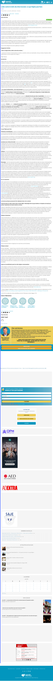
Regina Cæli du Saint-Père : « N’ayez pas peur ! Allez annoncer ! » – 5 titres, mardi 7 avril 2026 (16, 533)
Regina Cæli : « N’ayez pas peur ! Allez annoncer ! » (10, 540)
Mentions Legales (29, 669)
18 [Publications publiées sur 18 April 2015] (40, 587)
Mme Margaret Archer (32, 25)
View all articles (4, 323)
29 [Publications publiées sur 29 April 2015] (19, 591)
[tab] (21, 646)
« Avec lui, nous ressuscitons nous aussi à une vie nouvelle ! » (14, 608)
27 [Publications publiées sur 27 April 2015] (5, 591)
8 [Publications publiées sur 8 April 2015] (19, 585)
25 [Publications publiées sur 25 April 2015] (40, 589)
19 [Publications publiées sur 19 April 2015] (47, 587)
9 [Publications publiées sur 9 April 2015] (26, 585)
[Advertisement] (26, 360)
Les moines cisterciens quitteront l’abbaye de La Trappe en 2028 (16, 563)
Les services (23, 669)
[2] (24, 84)
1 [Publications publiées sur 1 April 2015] (19, 583)
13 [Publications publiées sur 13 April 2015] (5, 587)
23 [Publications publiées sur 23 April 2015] (26, 589)
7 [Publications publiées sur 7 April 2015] (12, 585)
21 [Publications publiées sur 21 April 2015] (12, 589)
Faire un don (26, 346)
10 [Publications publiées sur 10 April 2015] (33, 585)
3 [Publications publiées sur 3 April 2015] (33, 583)
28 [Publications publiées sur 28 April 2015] (12, 591)
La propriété (18, 669)
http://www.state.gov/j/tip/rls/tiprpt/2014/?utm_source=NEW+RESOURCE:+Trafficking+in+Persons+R (27, 290)
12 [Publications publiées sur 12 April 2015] (47, 585)
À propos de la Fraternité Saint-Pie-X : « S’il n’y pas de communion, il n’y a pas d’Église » (20, 552)
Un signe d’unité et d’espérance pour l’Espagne (9, 535)
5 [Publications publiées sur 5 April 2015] (47, 583)
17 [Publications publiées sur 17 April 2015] (33, 587)
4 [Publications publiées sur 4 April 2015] (40, 583)
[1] (31, 82)
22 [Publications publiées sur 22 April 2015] (19, 589)
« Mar (3, 593)
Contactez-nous (42, 669)
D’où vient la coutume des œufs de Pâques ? (9, 538)
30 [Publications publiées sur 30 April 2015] (26, 591)
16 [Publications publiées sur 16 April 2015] (26, 587)
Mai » (5, 593)
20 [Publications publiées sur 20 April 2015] (5, 589)
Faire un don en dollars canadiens (26, 348)
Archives (17, 13)
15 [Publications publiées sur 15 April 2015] (19, 587)
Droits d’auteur (36, 669)
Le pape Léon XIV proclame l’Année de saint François (14, 547)
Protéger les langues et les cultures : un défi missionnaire (11, 536)
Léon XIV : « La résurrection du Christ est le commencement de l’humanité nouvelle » (18, 600)
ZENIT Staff (11, 13)
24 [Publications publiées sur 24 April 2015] (33, 589)
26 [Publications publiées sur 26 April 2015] (47, 589)
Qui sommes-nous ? (11, 669)
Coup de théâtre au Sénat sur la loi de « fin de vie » (14, 568)
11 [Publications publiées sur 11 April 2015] (40, 585)
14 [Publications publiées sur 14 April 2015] (12, 587)
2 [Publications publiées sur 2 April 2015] (26, 583)
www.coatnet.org (31, 177)
